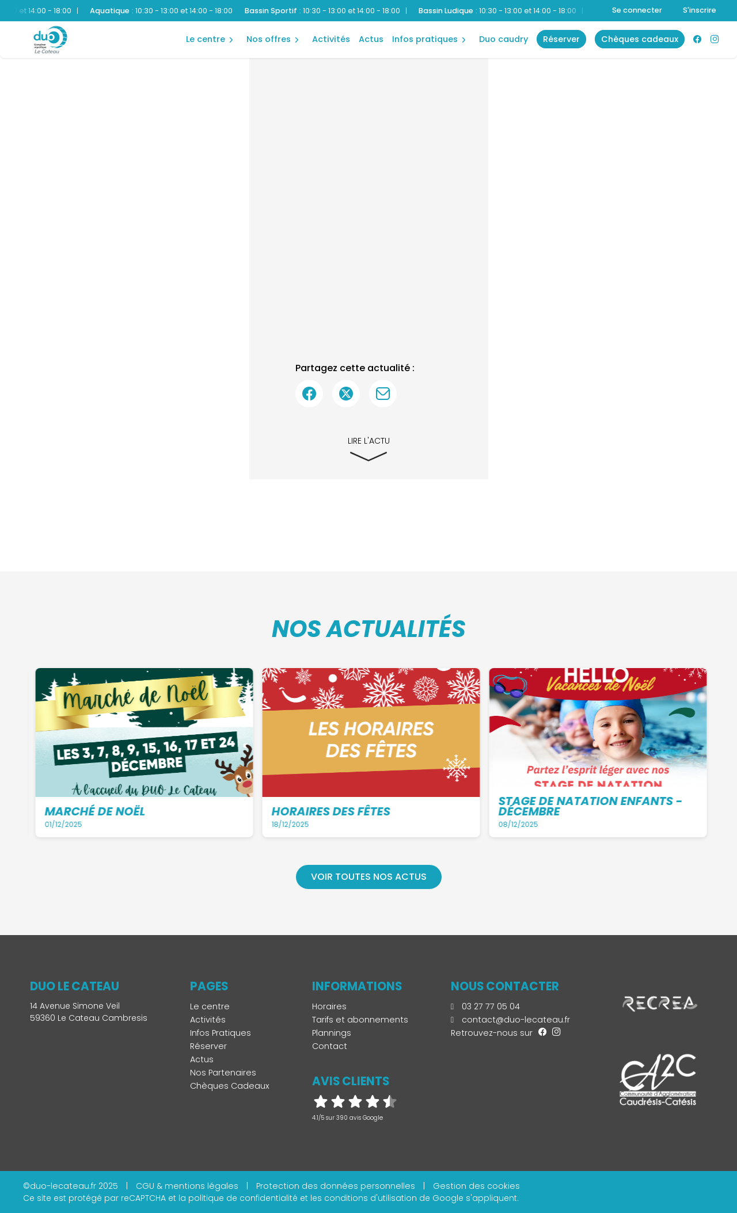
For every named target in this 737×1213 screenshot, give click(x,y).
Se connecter (637, 10)
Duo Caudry (503, 39)
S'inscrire (699, 10)
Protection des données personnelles (335, 1186)
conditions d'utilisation (370, 1198)
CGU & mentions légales (187, 1186)
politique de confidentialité (243, 1198)
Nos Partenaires (223, 1072)
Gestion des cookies (476, 1186)
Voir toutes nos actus (369, 876)
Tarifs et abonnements (360, 1019)
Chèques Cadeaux (229, 1086)
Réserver (208, 1046)
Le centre (205, 39)
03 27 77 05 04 (485, 1006)
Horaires (329, 1006)
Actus (371, 39)
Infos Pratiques (425, 39)
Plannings (331, 1033)
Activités (331, 39)
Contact (329, 1046)
